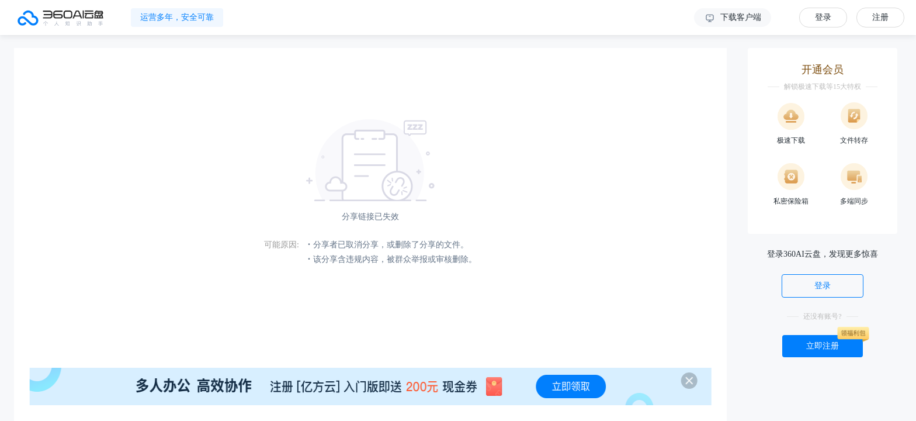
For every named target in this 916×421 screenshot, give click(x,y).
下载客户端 (732, 18)
